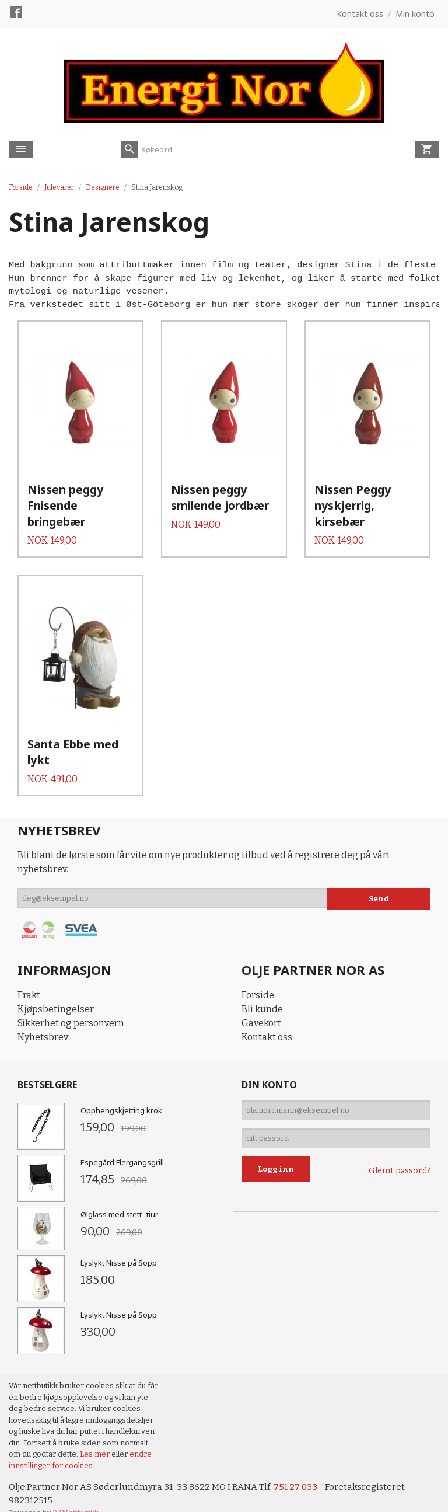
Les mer (95, 1434)
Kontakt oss (267, 1017)
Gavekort (261, 1003)
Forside (21, 187)
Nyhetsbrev (43, 1017)
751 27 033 (299, 1467)
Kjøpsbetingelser (56, 989)
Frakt (29, 975)
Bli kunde (262, 989)
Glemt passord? (399, 1157)
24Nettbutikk (76, 1494)
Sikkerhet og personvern (71, 1003)
